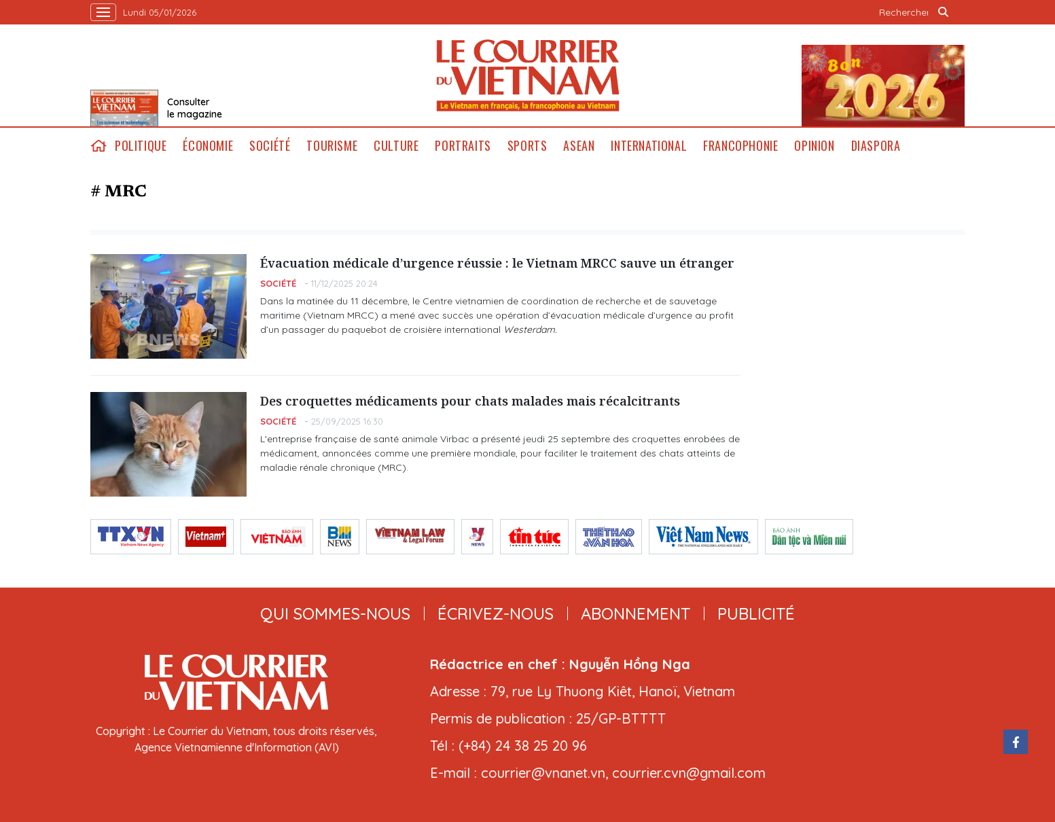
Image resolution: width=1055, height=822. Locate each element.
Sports (527, 145)
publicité (756, 613)
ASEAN (578, 145)
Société (269, 145)
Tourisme (331, 145)
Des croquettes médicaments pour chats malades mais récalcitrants (470, 401)
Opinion (814, 145)
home (98, 145)
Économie (208, 145)
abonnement (635, 613)
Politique (140, 145)
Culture (396, 145)
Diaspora (876, 145)
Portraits (462, 145)
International (649, 145)
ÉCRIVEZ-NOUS (495, 613)
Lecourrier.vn (528, 75)
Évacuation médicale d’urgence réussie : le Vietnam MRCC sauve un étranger (497, 263)
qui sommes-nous (335, 613)
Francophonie (740, 145)
